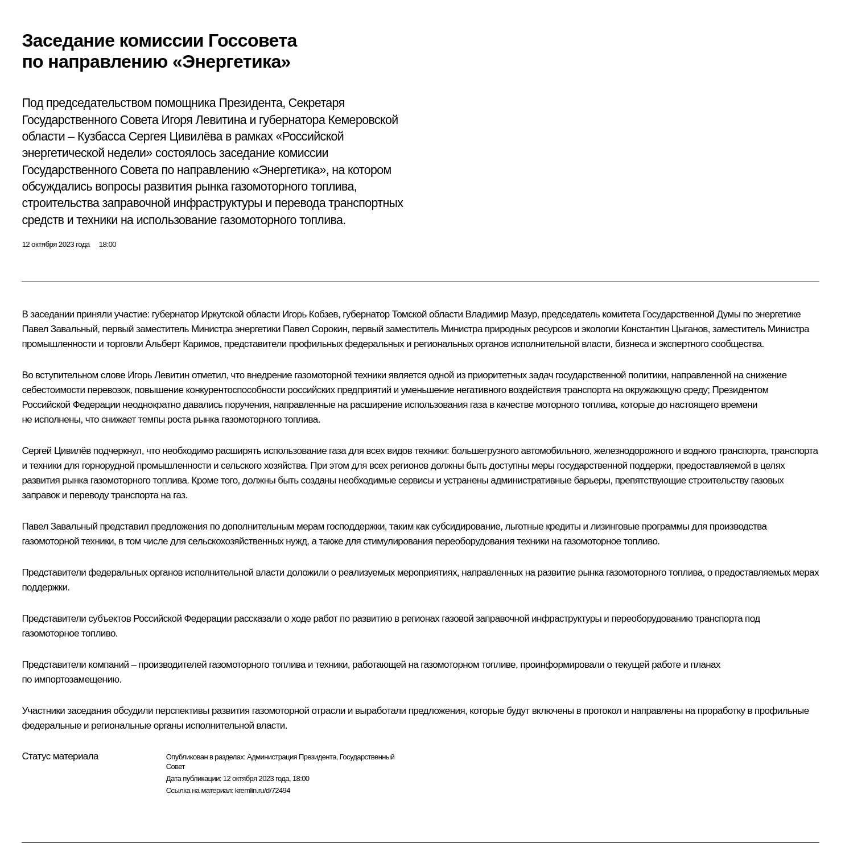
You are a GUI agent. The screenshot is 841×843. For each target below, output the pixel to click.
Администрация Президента (291, 757)
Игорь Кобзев (310, 314)
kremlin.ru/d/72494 (262, 790)
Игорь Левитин (158, 375)
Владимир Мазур (501, 314)
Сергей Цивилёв (56, 450)
